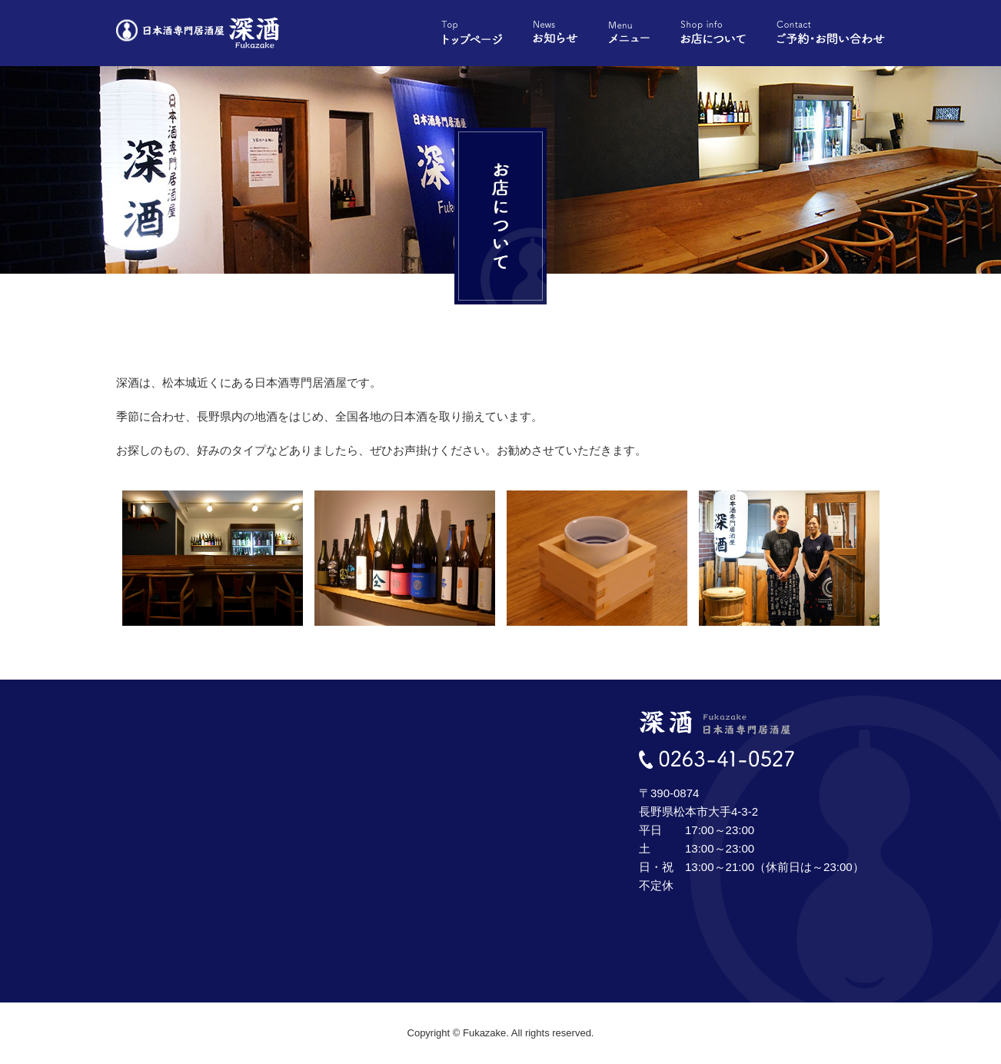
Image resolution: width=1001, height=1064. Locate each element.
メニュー (629, 33)
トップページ (471, 33)
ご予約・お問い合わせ (831, 33)
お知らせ (555, 33)
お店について (713, 33)
